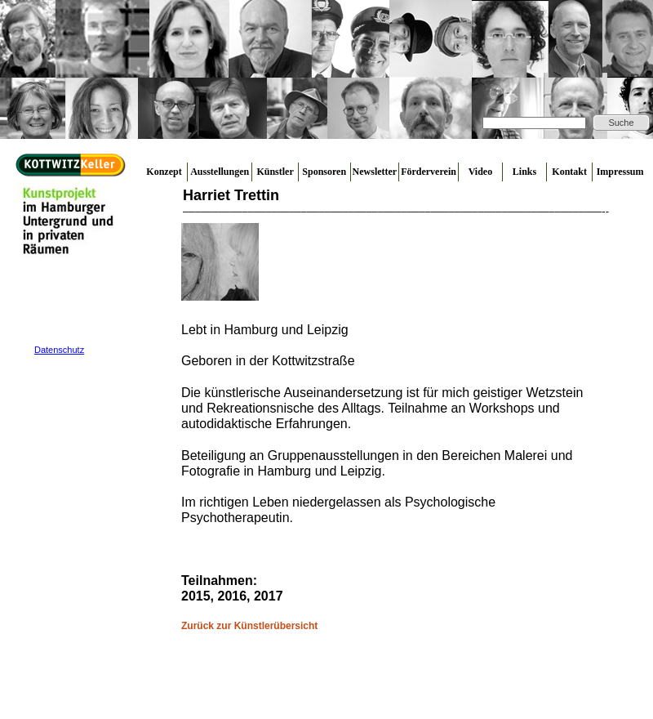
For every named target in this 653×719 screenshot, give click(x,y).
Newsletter (375, 171)
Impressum (620, 171)
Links (524, 171)
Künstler (274, 171)
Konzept (163, 171)
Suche (620, 122)
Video (481, 171)
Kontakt (569, 171)
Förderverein (428, 171)
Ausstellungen (219, 171)
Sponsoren (324, 171)
